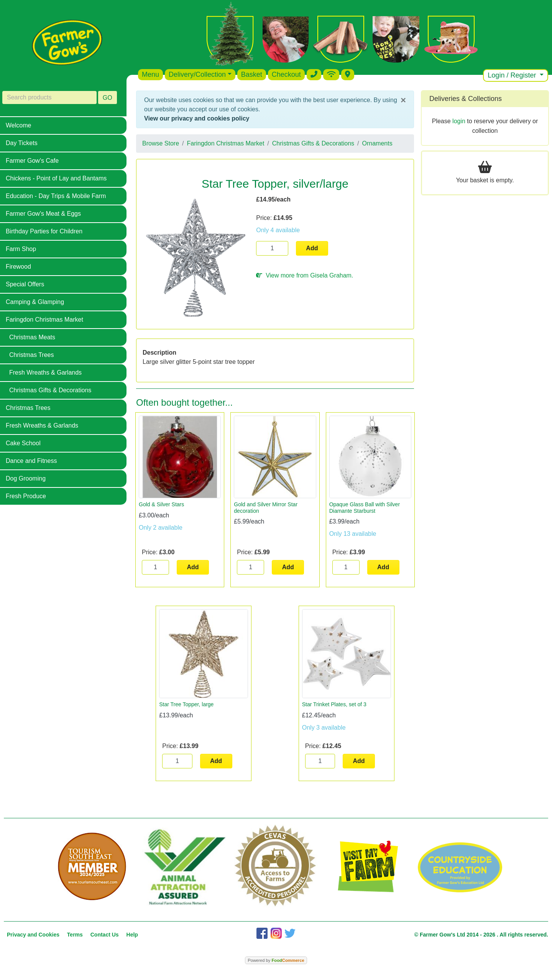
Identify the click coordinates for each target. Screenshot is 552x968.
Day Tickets (22, 143)
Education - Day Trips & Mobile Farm (56, 196)
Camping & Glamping (35, 302)
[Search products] (49, 97)
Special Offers (25, 284)
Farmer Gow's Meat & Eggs (43, 213)
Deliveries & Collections (465, 98)
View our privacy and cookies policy (196, 118)
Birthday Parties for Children (44, 231)
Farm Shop (21, 249)
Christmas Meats (32, 337)
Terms (75, 935)
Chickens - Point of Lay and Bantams (56, 178)
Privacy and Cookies (33, 935)
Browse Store (160, 143)
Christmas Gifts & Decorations (50, 390)
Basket (251, 74)
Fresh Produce (26, 496)
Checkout (286, 74)
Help (132, 935)
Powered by (276, 960)
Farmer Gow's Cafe (32, 160)
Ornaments (377, 143)
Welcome (18, 125)
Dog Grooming (26, 478)
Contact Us (104, 935)
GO (107, 97)
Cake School (23, 443)
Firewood (18, 266)
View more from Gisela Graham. (304, 275)
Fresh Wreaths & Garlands (45, 372)
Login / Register (513, 75)
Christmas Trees (31, 355)
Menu (150, 74)
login (458, 121)
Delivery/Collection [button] (197, 74)
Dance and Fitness (31, 461)
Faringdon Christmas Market (44, 319)
